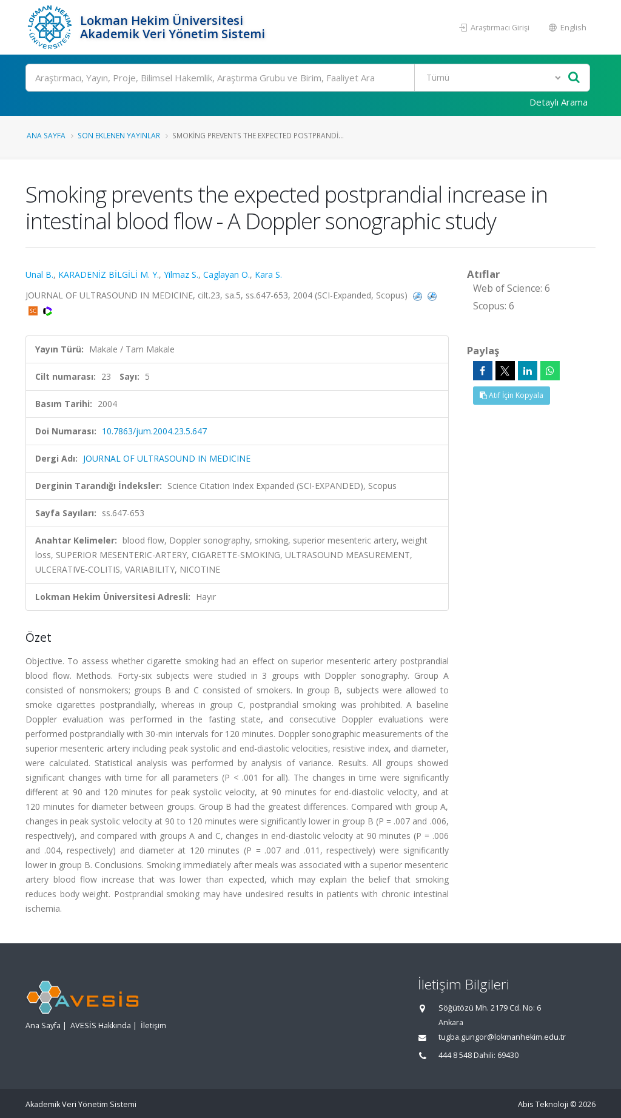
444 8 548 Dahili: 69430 (478, 1055)
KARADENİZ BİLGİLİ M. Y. (108, 274)
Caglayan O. (226, 274)
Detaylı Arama (558, 102)
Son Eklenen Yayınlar (119, 135)
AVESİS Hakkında (100, 1025)
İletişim (153, 1025)
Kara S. (268, 274)
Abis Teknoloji (543, 1104)
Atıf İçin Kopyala (511, 395)
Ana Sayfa (46, 135)
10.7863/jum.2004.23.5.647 (154, 431)
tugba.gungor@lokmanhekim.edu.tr (502, 1037)
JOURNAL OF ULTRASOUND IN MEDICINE (166, 458)
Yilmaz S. (181, 274)
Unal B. (39, 274)
